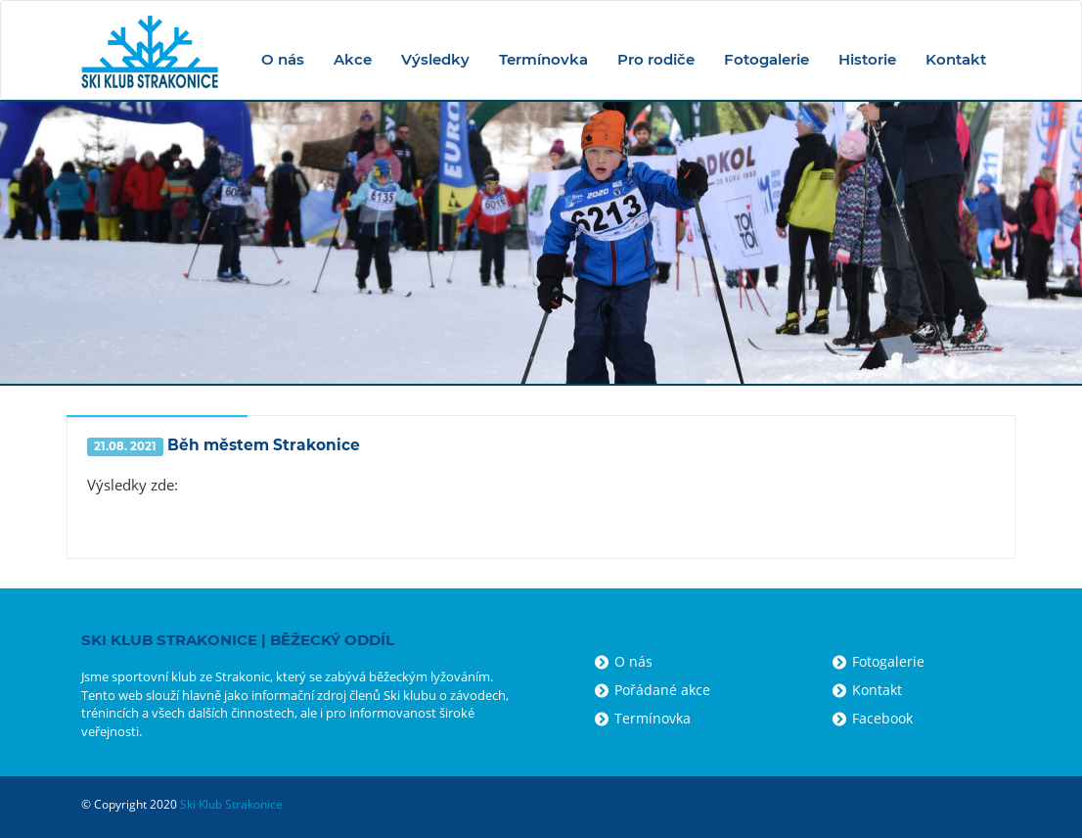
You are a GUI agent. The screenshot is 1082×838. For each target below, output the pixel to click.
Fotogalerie (766, 59)
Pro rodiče (656, 59)
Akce (353, 59)
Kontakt (955, 59)
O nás (282, 59)
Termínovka (543, 59)
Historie (867, 59)
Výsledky (435, 59)
